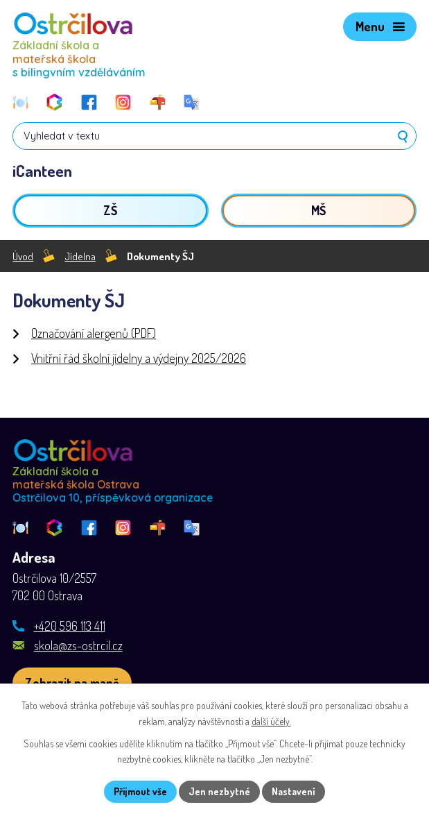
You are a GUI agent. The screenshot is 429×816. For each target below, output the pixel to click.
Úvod (22, 256)
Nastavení (293, 791)
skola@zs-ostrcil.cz (78, 645)
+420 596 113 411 (69, 626)
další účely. (271, 721)
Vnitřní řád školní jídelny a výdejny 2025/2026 (138, 358)
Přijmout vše (140, 791)
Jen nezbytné (219, 791)
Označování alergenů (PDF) (93, 333)
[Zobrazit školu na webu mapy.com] (72, 683)
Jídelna (80, 256)
